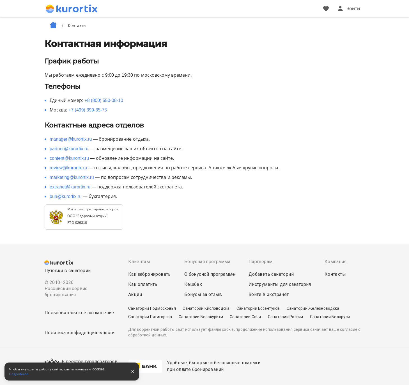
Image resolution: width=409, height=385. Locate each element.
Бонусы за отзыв (203, 294)
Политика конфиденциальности (80, 332)
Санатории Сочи (245, 317)
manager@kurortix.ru (71, 139)
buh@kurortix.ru (66, 196)
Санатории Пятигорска (150, 317)
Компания (335, 261)
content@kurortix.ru (69, 158)
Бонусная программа (207, 261)
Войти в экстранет (269, 294)
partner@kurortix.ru (69, 148)
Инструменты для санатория (280, 284)
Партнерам (261, 261)
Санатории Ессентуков (258, 308)
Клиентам (139, 261)
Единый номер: (86, 100)
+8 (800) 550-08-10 (103, 100)
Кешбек (193, 284)
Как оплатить (142, 284)
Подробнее (19, 374)
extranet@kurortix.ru (70, 186)
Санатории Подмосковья (152, 308)
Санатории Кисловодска (206, 308)
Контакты (335, 274)
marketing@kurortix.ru (72, 177)
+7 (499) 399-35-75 (87, 110)
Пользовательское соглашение (79, 312)
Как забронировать (149, 274)
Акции (135, 294)
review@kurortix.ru (68, 167)
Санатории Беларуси (330, 317)
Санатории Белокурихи (201, 317)
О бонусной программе (209, 274)
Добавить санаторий (271, 274)
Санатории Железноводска (313, 308)
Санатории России (285, 317)
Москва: (78, 110)
